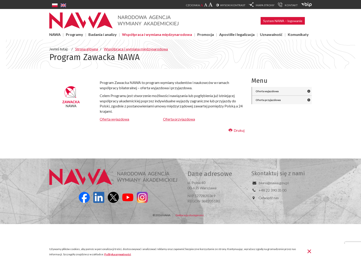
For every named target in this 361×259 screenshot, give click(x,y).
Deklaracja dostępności (190, 215)
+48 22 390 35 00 (272, 190)
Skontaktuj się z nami (278, 173)
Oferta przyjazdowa (179, 119)
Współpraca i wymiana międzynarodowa (157, 34)
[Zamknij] (309, 251)
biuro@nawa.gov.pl (274, 183)
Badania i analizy (102, 34)
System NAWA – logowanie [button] (282, 21)
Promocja (205, 34)
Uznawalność (271, 34)
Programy (74, 34)
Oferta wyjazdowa (114, 119)
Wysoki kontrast (232, 5)
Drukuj (237, 130)
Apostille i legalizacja (237, 34)
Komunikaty (298, 34)
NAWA (55, 34)
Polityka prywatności (117, 254)
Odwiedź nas (269, 198)
